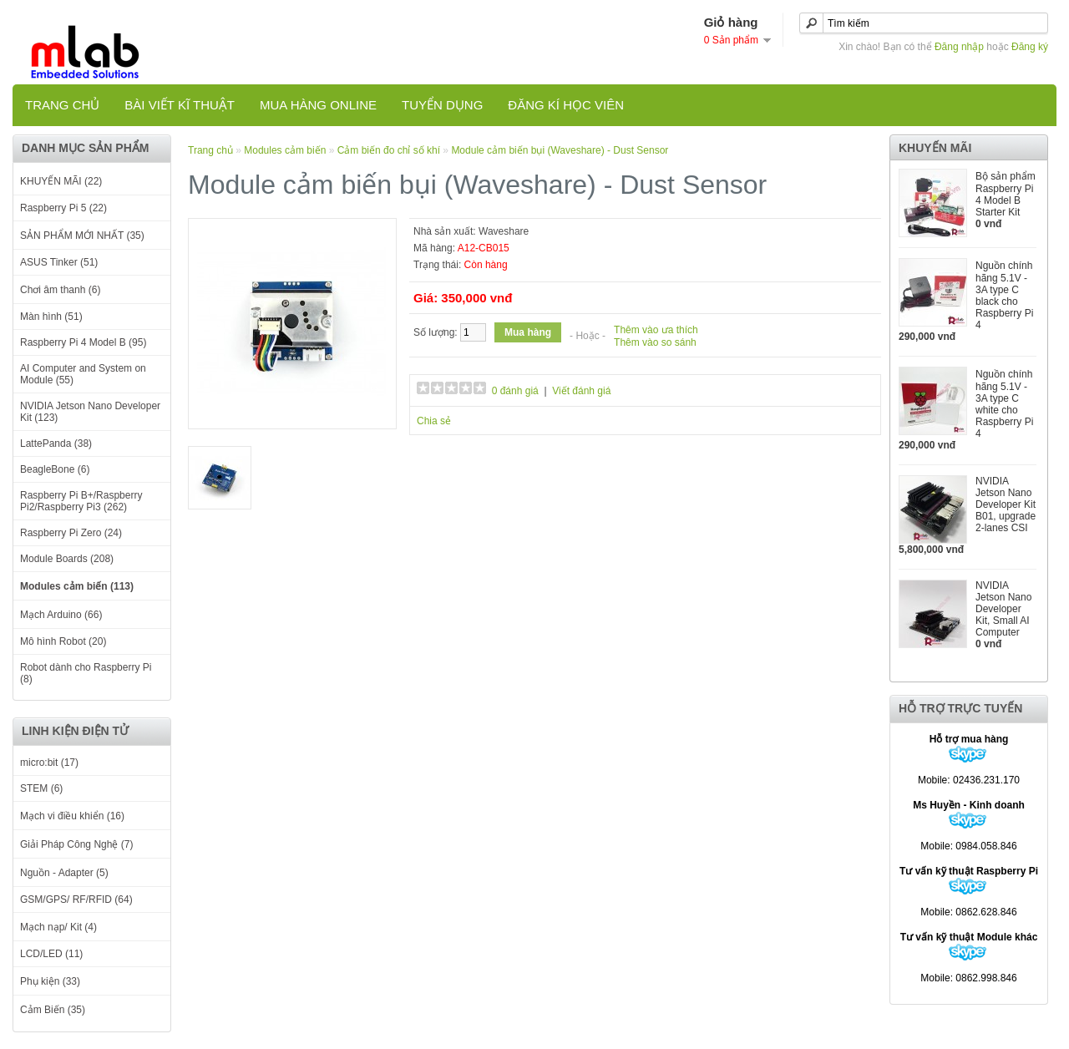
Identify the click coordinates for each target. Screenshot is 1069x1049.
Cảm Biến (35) (52, 1010)
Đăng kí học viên (566, 105)
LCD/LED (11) (51, 954)
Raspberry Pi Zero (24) (71, 533)
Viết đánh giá (581, 391)
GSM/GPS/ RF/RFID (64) (76, 899)
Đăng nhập (959, 47)
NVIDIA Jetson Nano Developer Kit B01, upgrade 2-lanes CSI (1005, 504)
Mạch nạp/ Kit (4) (58, 927)
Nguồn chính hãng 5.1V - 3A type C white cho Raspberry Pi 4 (1004, 403)
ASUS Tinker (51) (59, 262)
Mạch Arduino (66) (61, 615)
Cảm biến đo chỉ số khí (388, 150)
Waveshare (504, 231)
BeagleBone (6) (54, 469)
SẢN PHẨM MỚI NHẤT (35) (82, 235)
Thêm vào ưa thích (656, 330)
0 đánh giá (515, 391)
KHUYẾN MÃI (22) (61, 181)
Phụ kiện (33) (50, 981)
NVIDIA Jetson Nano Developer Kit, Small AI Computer (1003, 609)
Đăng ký (1029, 47)
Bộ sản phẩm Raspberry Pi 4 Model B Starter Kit (1005, 194)
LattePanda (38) (56, 443)
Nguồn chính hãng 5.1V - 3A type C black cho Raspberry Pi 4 (1004, 295)
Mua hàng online (318, 105)
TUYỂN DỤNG (442, 105)
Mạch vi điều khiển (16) (72, 816)
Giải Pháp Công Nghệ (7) (76, 844)
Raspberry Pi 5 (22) (63, 208)
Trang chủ (62, 105)
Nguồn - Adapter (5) (64, 873)
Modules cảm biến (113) (77, 586)
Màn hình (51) (51, 316)
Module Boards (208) (67, 559)
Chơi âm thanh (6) (60, 290)
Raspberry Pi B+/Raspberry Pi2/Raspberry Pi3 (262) (81, 501)
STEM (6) (41, 788)
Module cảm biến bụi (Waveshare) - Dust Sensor (559, 150)
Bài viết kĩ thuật (179, 105)
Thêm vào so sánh (655, 342)
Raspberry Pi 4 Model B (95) (83, 342)
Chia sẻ (434, 421)
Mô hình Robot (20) (63, 641)
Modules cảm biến (286, 150)
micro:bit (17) (49, 762)
